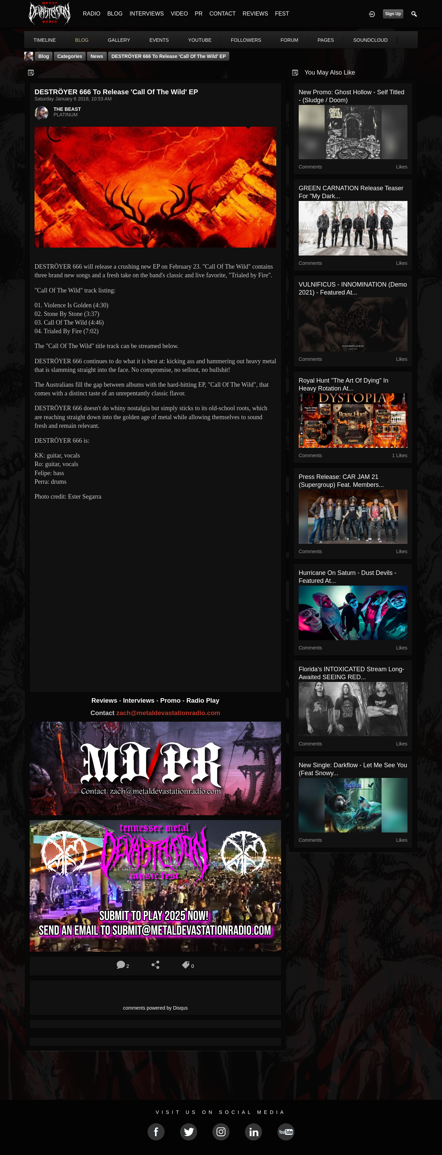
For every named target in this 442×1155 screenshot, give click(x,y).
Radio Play (202, 700)
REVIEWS (255, 14)
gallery (119, 40)
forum (289, 40)
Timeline (44, 40)
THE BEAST (67, 109)
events (159, 40)
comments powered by (155, 1008)
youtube (200, 40)
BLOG (115, 14)
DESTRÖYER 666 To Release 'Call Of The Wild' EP (169, 56)
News (96, 56)
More (363, 40)
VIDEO (179, 14)
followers (246, 40)
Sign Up (393, 13)
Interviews (139, 700)
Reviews (105, 700)
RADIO (91, 14)
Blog (43, 56)
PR (198, 14)
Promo (171, 700)
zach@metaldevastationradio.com (168, 712)
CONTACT (222, 14)
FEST (282, 14)
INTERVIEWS (146, 14)
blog (82, 40)
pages (326, 40)
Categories (69, 56)
